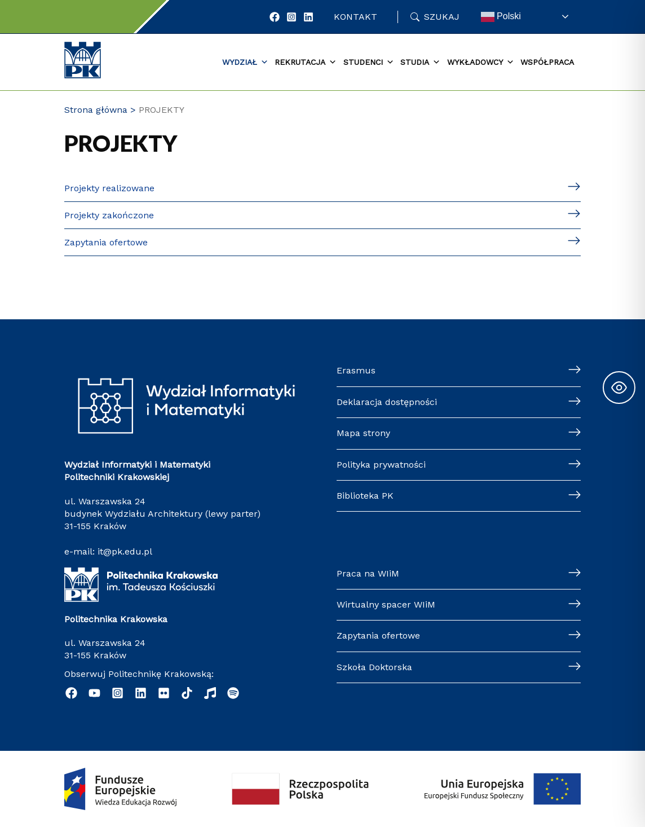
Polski (501, 17)
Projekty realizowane (109, 188)
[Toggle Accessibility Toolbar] (619, 387)
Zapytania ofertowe (106, 242)
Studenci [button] (368, 62)
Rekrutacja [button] (306, 62)
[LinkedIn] (308, 17)
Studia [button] (420, 62)
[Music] (210, 693)
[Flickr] (164, 693)
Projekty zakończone (109, 215)
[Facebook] (275, 17)
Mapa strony (363, 433)
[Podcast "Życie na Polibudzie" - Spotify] (233, 693)
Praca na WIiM (368, 573)
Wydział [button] (245, 62)
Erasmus (356, 370)
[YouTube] (94, 693)
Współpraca (547, 62)
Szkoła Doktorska (374, 667)
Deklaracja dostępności (387, 402)
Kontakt (355, 16)
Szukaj (442, 16)
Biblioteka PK (365, 495)
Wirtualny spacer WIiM (386, 604)
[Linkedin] (141, 693)
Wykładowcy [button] (480, 62)
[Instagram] (291, 17)
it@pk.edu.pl (125, 551)
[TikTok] (187, 693)
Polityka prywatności (381, 464)
